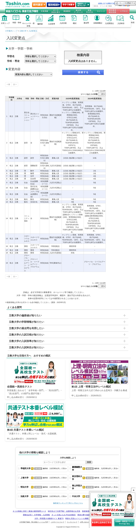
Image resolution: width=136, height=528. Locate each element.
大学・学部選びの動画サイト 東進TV (49, 518)
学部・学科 (16, 23)
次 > (14, 84)
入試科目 (120, 23)
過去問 (86, 23)
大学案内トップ (11, 31)
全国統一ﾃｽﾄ (101, 3)
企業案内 (109, 3)
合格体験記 (97, 23)
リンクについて (72, 522)
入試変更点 (109, 23)
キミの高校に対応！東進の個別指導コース (29, 511)
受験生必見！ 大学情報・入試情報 (36, 515)
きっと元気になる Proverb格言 (64, 515)
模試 (74, 23)
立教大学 (23, 31)
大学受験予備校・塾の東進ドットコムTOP (33, 522)
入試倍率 (51, 24)
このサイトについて (57, 522)
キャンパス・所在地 (28, 24)
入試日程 (63, 23)
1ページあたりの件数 (89, 94)
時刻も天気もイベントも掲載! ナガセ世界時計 (83, 518)
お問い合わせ (84, 522)
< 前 (8, 84)
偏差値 (40, 24)
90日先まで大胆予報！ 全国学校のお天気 (64, 511)
